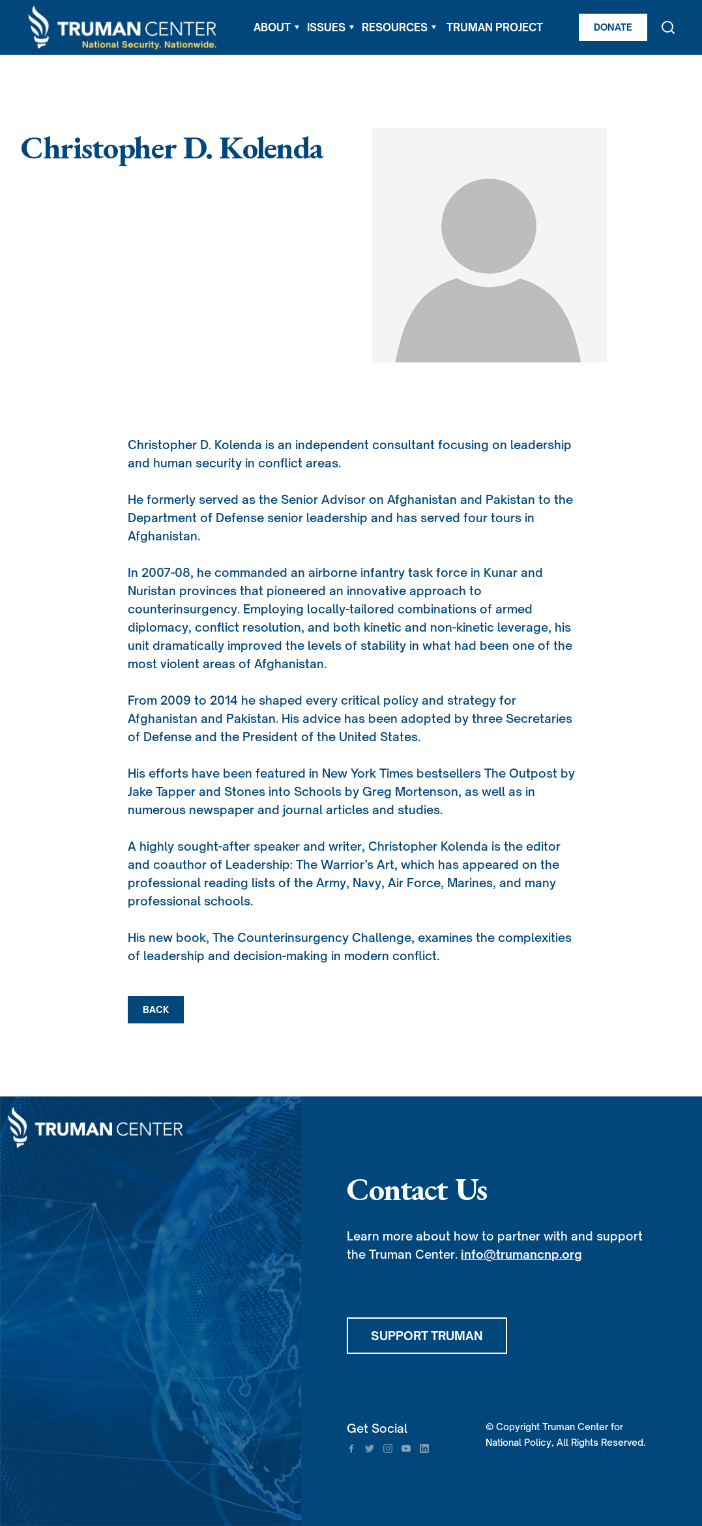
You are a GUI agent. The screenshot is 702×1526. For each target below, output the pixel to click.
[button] (276, 27)
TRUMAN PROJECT (494, 27)
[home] (123, 27)
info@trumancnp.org (521, 1254)
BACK (156, 1009)
